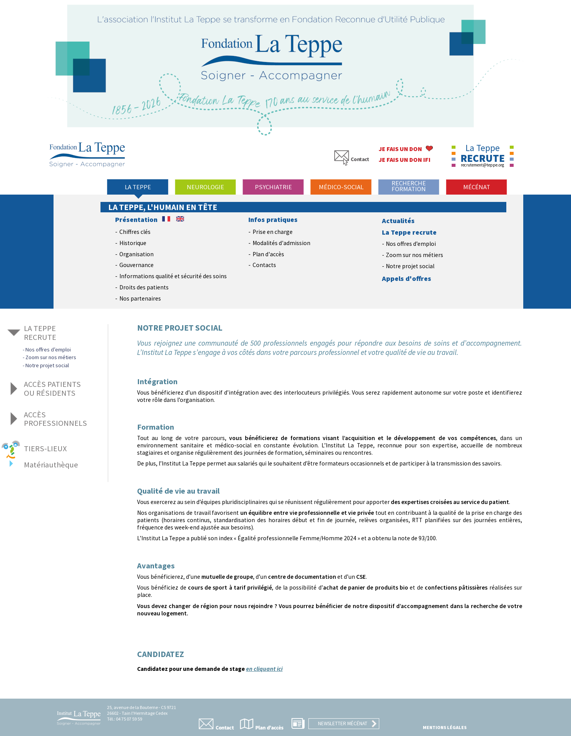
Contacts (264, 265)
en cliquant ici (264, 668)
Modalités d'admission (281, 243)
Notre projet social (410, 266)
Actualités (398, 220)
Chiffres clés (135, 231)
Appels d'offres (406, 278)
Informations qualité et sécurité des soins (173, 276)
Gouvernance (136, 265)
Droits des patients (144, 287)
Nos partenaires (140, 298)
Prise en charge (273, 231)
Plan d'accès (268, 254)
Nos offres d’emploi (411, 243)
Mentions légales (445, 727)
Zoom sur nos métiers (414, 255)
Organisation (136, 254)
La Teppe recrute (409, 232)
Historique (132, 243)
